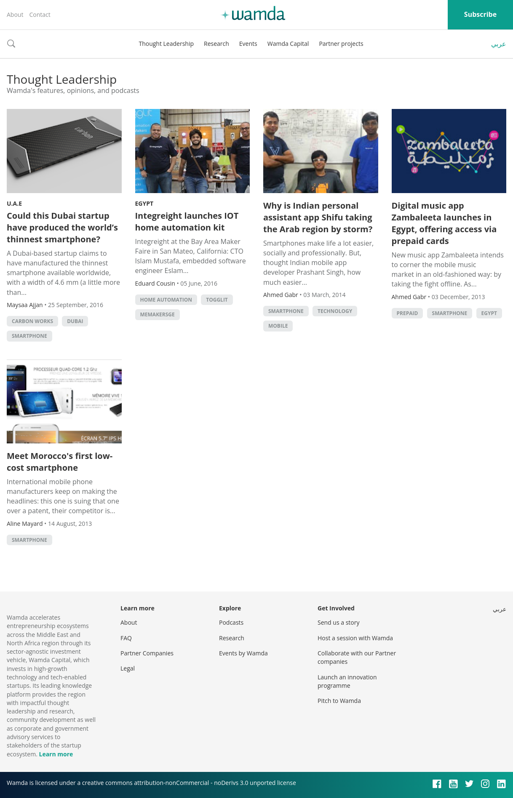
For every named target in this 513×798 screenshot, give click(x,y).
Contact (39, 15)
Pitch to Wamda (339, 701)
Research (216, 44)
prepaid (407, 313)
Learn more (56, 754)
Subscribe (480, 14)
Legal (127, 668)
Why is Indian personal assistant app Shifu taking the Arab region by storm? (317, 217)
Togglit (217, 299)
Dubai (75, 321)
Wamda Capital (288, 44)
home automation (166, 299)
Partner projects (341, 44)
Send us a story (338, 622)
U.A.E (14, 203)
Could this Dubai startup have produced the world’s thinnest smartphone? (62, 227)
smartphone (29, 335)
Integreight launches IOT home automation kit (187, 221)
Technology (335, 311)
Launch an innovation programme (347, 681)
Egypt (144, 203)
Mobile (278, 325)
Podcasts (231, 622)
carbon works (32, 321)
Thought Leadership (166, 44)
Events (248, 44)
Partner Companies (147, 653)
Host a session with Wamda (355, 638)
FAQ (126, 638)
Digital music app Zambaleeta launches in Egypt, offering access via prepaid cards (444, 223)
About (15, 15)
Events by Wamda (243, 653)
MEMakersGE (157, 314)
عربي (498, 43)
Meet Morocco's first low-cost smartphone (59, 461)
